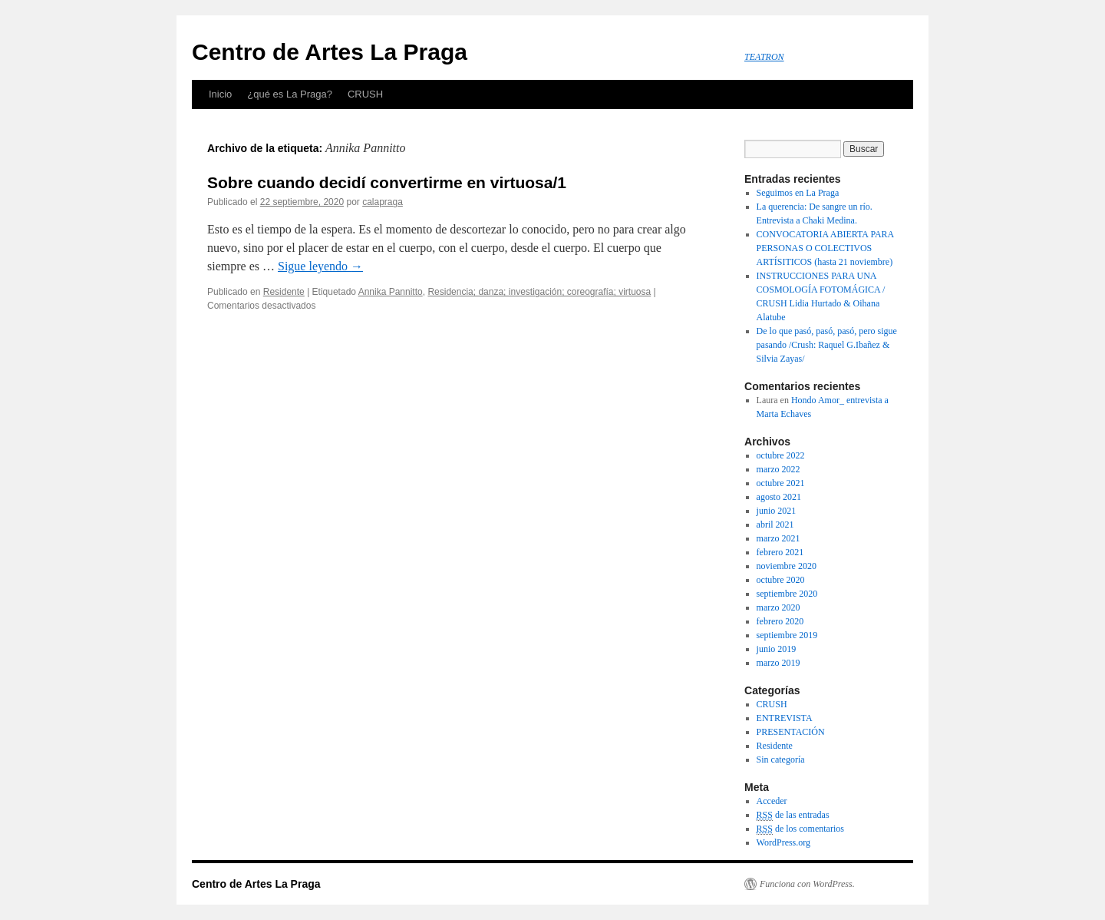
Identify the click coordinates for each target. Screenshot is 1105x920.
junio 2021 (777, 510)
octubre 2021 (781, 483)
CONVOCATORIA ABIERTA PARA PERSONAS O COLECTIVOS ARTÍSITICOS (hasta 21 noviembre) (825, 248)
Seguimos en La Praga (798, 192)
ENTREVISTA (785, 718)
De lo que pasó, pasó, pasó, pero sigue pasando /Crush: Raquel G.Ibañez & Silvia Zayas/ (827, 345)
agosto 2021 (779, 496)
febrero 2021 (780, 552)
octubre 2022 (781, 455)
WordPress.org (783, 842)
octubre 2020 (781, 579)
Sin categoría (781, 759)
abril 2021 (775, 524)
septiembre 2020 (787, 593)
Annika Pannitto (390, 291)
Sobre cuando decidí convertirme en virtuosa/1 (386, 182)
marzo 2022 (778, 469)
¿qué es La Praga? (289, 94)
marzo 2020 (778, 607)
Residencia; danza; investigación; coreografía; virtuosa (539, 291)
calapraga (382, 202)
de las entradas (793, 815)
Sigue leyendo (320, 266)
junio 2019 (777, 649)
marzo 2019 (778, 662)
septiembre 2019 (787, 635)
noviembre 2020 (786, 566)
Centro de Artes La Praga (329, 52)
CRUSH (365, 94)
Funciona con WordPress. (807, 884)
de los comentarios (800, 829)
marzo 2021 (778, 538)
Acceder (772, 801)
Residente (284, 291)
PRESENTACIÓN (791, 731)
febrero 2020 (780, 621)
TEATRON (764, 56)
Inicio (220, 94)
